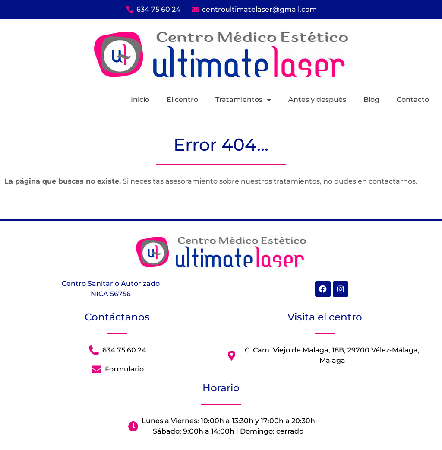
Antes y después (317, 99)
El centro (182, 99)
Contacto (413, 99)
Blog (371, 99)
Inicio (140, 99)
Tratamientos (243, 100)
